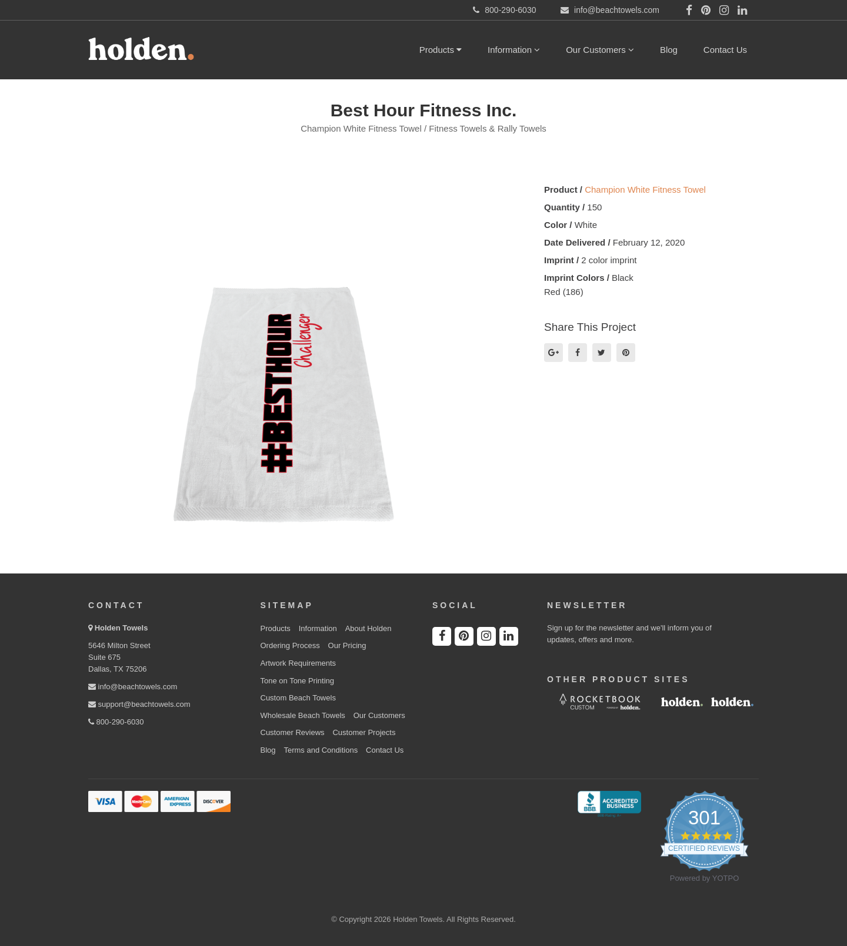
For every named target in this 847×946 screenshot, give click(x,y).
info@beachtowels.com (132, 686)
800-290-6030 (116, 721)
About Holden (368, 628)
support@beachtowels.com (139, 704)
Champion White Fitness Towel (645, 189)
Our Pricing (347, 645)
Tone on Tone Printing (298, 680)
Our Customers (600, 50)
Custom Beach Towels (298, 697)
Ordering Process (290, 645)
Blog (669, 50)
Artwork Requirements (298, 663)
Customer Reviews (293, 732)
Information (514, 50)
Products (440, 50)
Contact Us (725, 50)
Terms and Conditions (321, 750)
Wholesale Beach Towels (303, 715)
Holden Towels (121, 627)
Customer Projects (363, 732)
